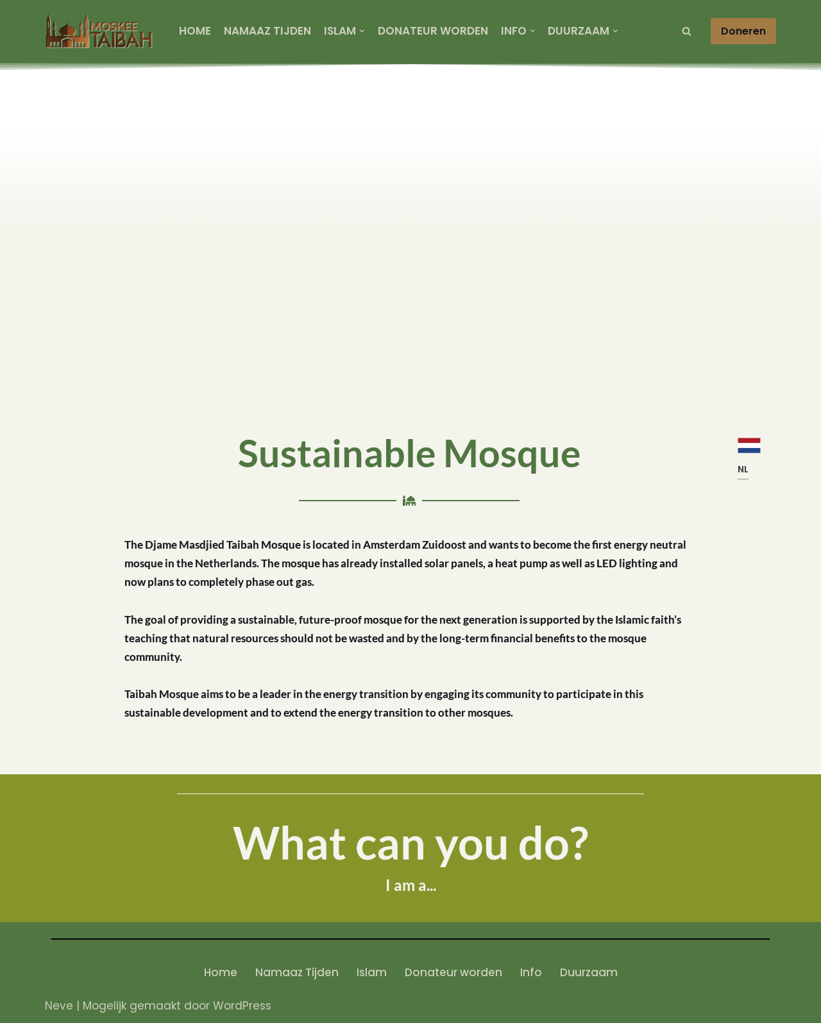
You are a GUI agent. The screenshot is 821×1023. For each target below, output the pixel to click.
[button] (362, 31)
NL (743, 469)
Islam (372, 972)
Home (195, 30)
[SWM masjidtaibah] (101, 31)
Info (531, 972)
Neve (59, 1005)
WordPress (242, 1005)
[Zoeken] (686, 31)
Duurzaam (589, 972)
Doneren (743, 31)
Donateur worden (433, 30)
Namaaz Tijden (267, 30)
